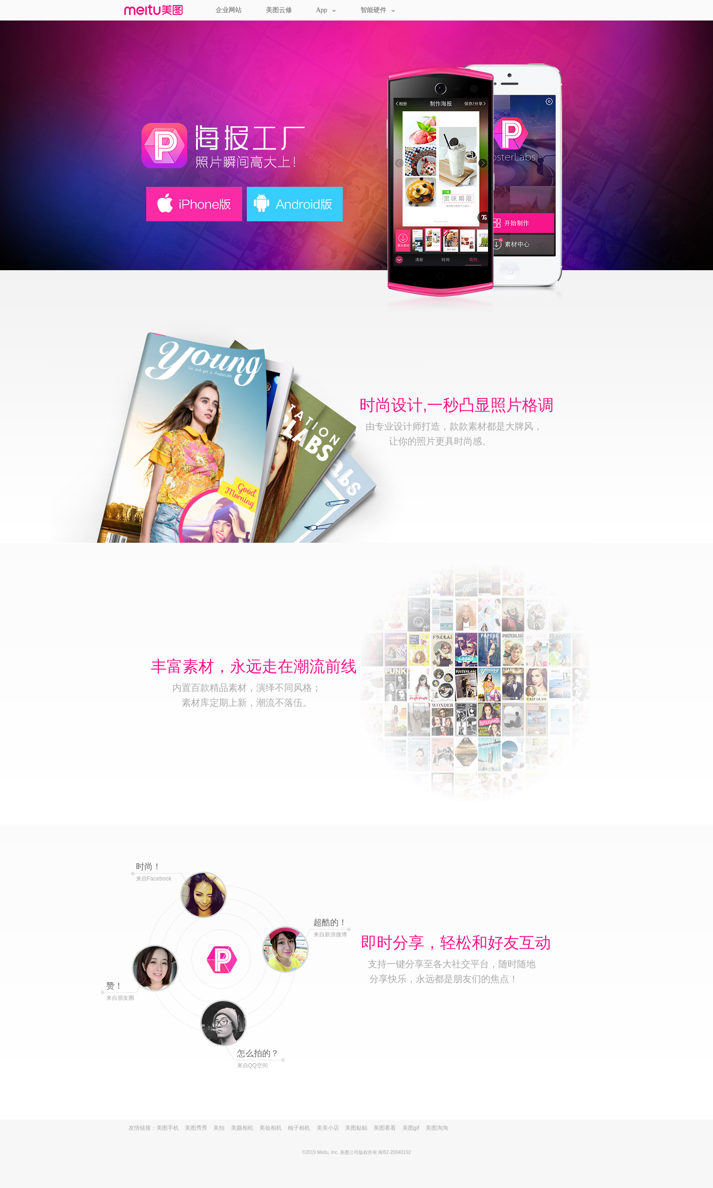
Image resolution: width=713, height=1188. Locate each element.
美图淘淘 (437, 1128)
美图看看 (384, 1128)
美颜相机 (242, 1128)
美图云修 (279, 10)
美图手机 (167, 1128)
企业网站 (229, 10)
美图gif (411, 1128)
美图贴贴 (356, 1128)
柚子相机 (299, 1128)
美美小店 (328, 1128)
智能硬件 (377, 10)
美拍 (218, 1128)
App (326, 10)
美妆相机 (270, 1128)
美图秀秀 (196, 1128)
